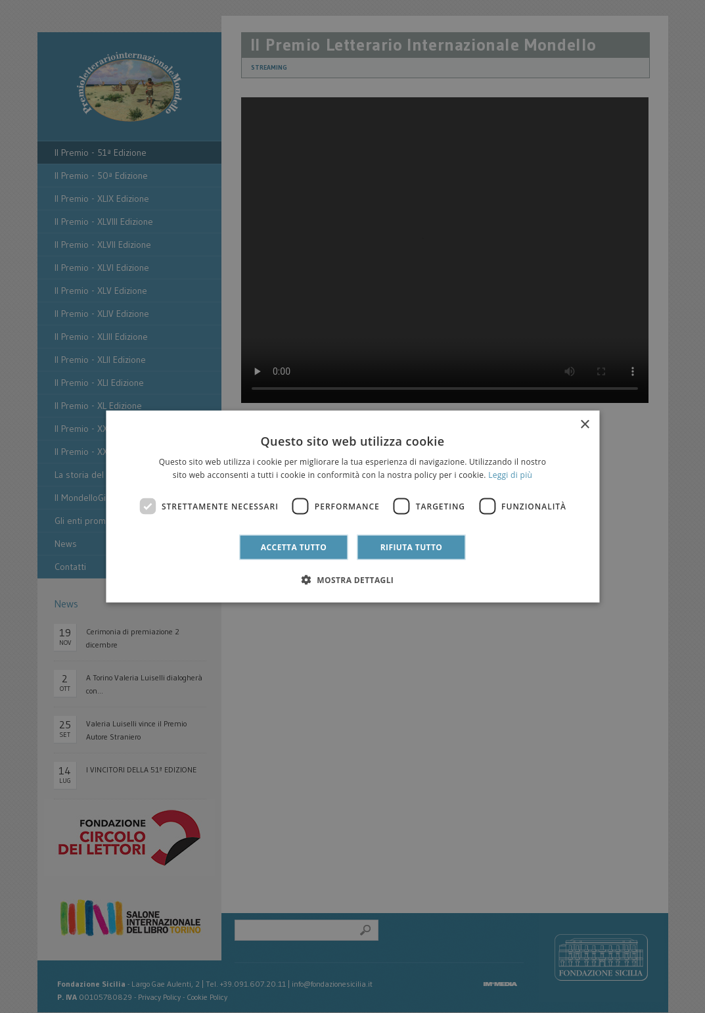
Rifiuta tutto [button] (411, 547)
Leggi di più (510, 474)
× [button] (584, 424)
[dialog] (352, 506)
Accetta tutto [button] (294, 547)
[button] (352, 579)
